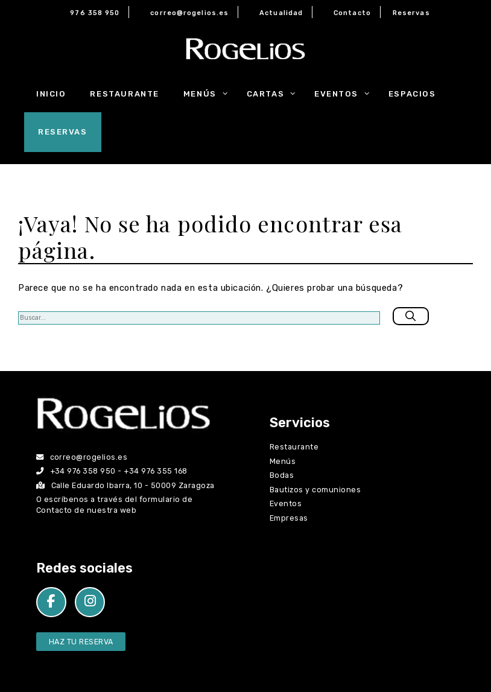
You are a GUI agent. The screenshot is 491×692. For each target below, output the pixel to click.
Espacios (412, 93)
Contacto (352, 13)
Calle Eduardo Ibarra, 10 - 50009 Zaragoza (125, 485)
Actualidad (281, 13)
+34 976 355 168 (155, 470)
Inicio (51, 93)
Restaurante (124, 93)
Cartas (274, 94)
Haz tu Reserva (81, 641)
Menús (209, 94)
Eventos (345, 94)
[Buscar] (411, 316)
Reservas (411, 13)
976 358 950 (94, 13)
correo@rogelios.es (189, 13)
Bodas (282, 475)
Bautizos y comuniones (315, 489)
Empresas (289, 517)
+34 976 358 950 (83, 470)
